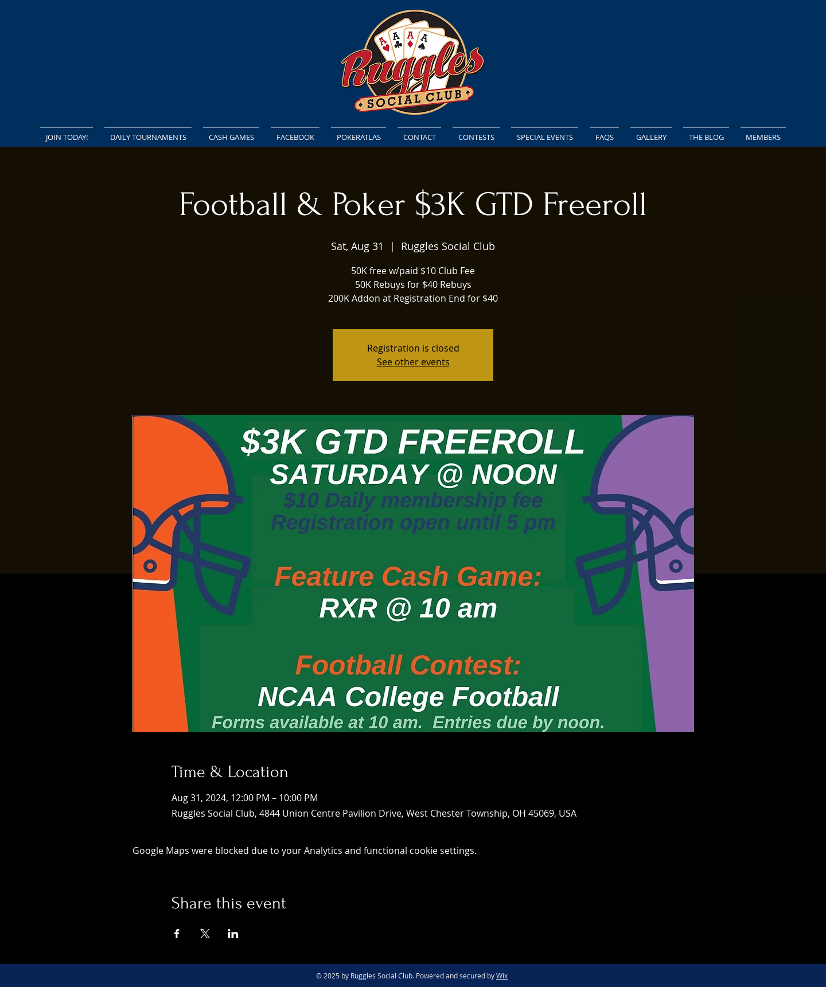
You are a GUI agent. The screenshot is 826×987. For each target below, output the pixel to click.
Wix (502, 975)
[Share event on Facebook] (177, 933)
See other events (413, 362)
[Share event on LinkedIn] (233, 933)
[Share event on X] (205, 933)
